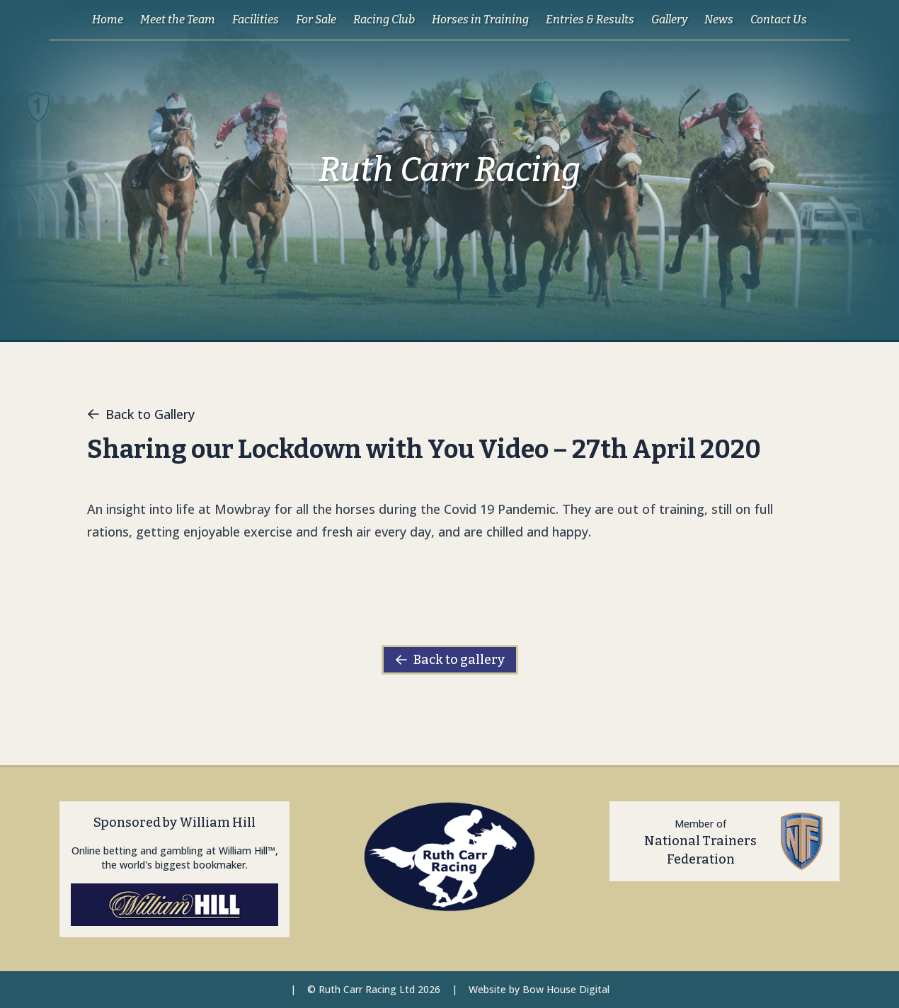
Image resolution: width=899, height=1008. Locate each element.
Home (107, 19)
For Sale (316, 19)
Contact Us (778, 19)
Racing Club (384, 19)
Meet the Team (177, 19)
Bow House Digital (565, 989)
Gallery (669, 19)
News (718, 19)
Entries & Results (590, 19)
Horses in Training (480, 19)
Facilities (255, 19)
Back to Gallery (141, 414)
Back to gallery (450, 660)
